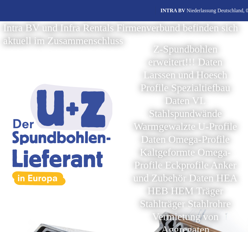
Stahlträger (162, 203)
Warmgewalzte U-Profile (185, 126)
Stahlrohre (209, 203)
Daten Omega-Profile (185, 139)
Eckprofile (187, 165)
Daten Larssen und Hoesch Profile (183, 74)
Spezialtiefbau (200, 87)
